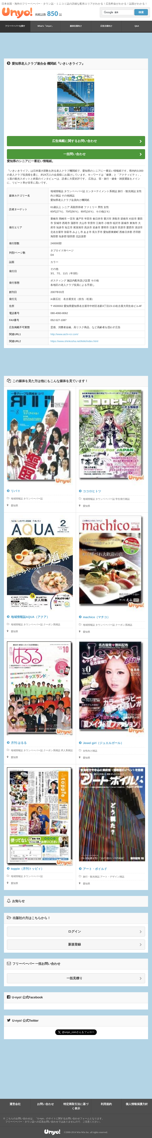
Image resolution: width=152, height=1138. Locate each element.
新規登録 (105, 944)
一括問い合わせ (102, 154)
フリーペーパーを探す (15, 26)
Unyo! (17, 13)
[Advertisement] (76, 45)
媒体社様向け (76, 26)
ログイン (105, 932)
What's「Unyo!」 (46, 26)
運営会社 (15, 1104)
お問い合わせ (45, 1104)
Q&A (137, 26)
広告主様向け (106, 26)
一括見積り (104, 978)
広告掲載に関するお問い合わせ (97, 141)
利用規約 (106, 1104)
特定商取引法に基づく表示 (75, 1106)
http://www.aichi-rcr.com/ (64, 334)
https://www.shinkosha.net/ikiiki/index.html (74, 341)
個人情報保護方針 (137, 1104)
